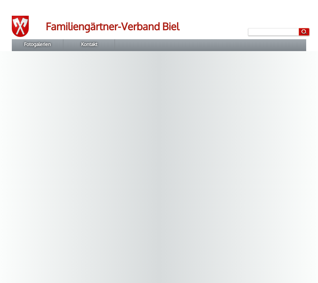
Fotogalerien (37, 44)
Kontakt (89, 44)
